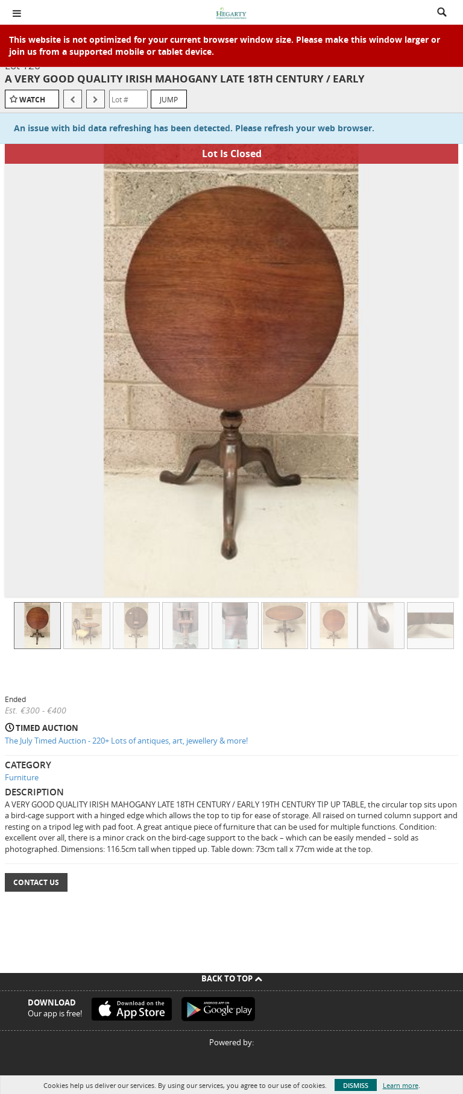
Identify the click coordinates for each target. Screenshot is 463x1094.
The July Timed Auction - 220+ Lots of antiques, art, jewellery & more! (126, 740)
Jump (169, 99)
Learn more (400, 1085)
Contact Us (36, 882)
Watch (32, 100)
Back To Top (231, 978)
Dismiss (355, 1085)
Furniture (22, 777)
